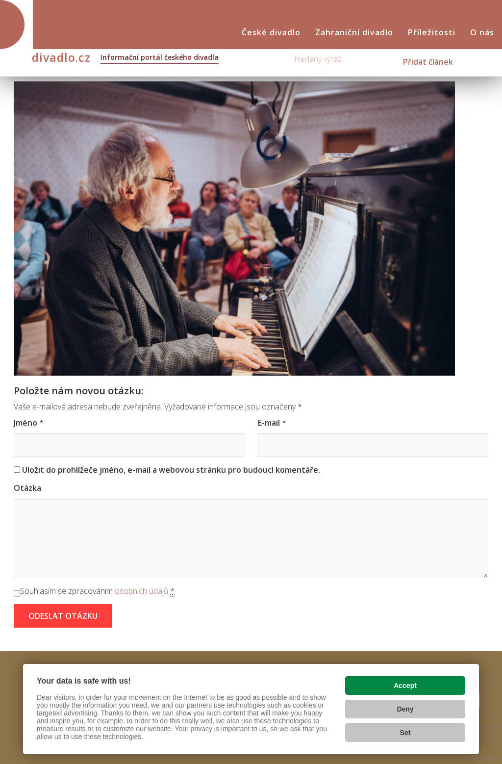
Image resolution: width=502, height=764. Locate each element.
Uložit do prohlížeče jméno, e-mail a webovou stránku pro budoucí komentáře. (171, 469)
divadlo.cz (125, 58)
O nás (482, 32)
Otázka (27, 488)
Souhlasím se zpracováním (97, 591)
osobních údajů (141, 591)
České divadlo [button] (271, 32)
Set (405, 733)
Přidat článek (428, 61)
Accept (405, 685)
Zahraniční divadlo (354, 32)
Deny (405, 709)
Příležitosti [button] (431, 32)
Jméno (25, 422)
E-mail (269, 422)
